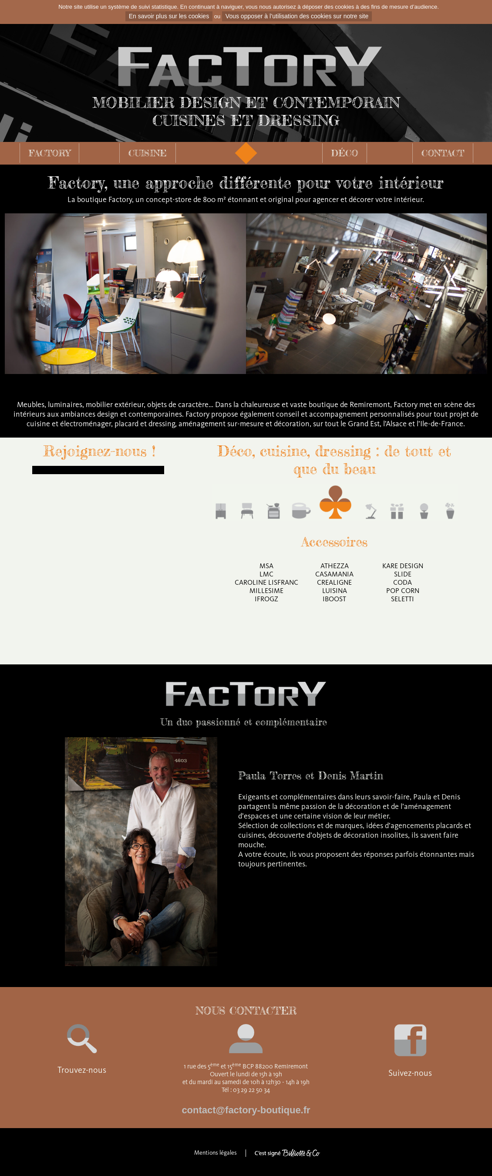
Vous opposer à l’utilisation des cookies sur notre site (297, 16)
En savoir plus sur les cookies (169, 16)
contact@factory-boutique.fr (246, 1110)
